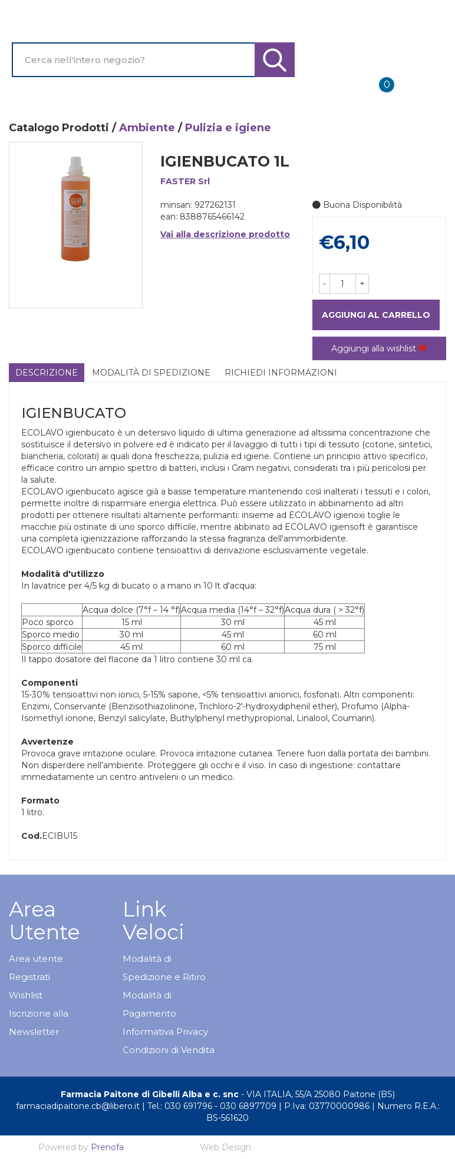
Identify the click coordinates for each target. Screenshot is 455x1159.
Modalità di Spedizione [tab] (151, 372)
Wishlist (25, 995)
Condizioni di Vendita (169, 1049)
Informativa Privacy (165, 1031)
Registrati (29, 976)
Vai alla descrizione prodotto (225, 234)
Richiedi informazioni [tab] (281, 372)
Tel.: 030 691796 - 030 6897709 (211, 1106)
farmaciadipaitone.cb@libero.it (78, 1106)
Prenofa (107, 1147)
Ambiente (147, 127)
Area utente (36, 958)
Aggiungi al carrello (376, 315)
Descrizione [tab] (46, 372)
